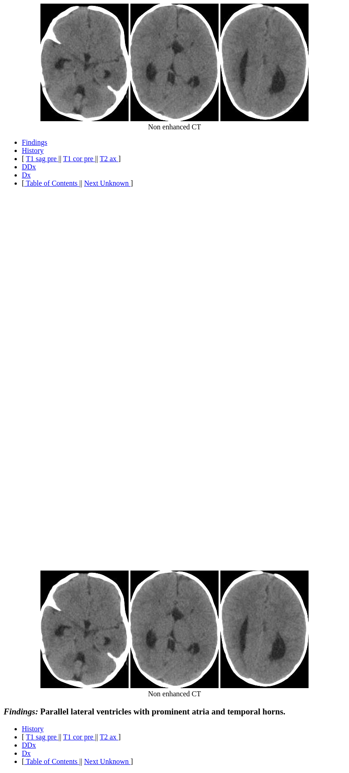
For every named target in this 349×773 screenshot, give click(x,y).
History (33, 150)
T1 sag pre (42, 158)
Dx (26, 175)
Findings (34, 142)
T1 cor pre (79, 158)
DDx (29, 167)
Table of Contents (51, 183)
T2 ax (109, 158)
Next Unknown (107, 183)
